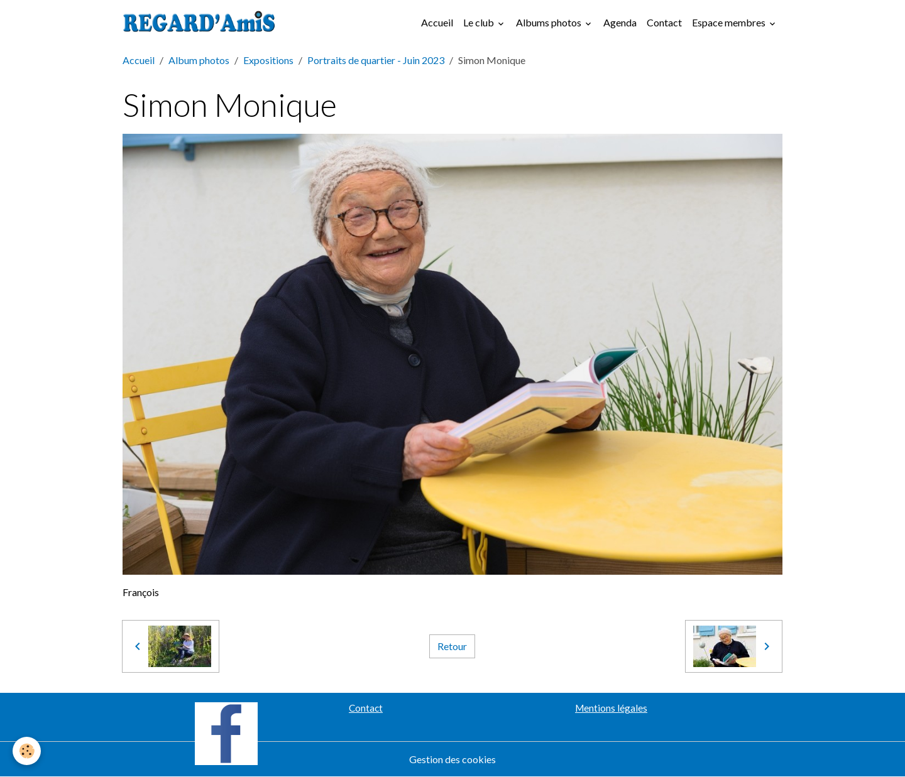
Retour (452, 646)
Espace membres (729, 22)
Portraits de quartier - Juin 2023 (375, 60)
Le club (479, 22)
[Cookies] (27, 751)
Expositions (268, 60)
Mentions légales (611, 708)
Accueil (437, 22)
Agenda (620, 22)
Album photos (198, 60)
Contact (664, 22)
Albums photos (549, 22)
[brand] (202, 22)
